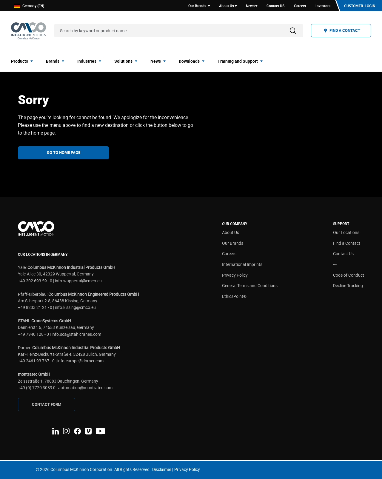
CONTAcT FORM (46, 404)
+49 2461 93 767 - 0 (36, 361)
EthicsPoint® (234, 296)
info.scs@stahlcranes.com (76, 334)
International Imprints (242, 264)
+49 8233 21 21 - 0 (35, 307)
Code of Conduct (348, 275)
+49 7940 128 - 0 (33, 334)
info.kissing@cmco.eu (75, 307)
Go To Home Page (63, 152)
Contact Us (343, 253)
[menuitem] (23, 61)
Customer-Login (359, 5)
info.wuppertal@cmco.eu (78, 281)
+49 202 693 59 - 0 (35, 281)
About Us (230, 232)
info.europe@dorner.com (80, 361)
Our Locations (346, 232)
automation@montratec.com (85, 387)
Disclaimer (161, 469)
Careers (229, 253)
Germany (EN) (29, 6)
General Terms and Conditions (250, 285)
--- (335, 264)
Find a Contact (346, 243)
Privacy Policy (235, 275)
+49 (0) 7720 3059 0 (37, 387)
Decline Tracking (348, 285)
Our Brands (232, 243)
